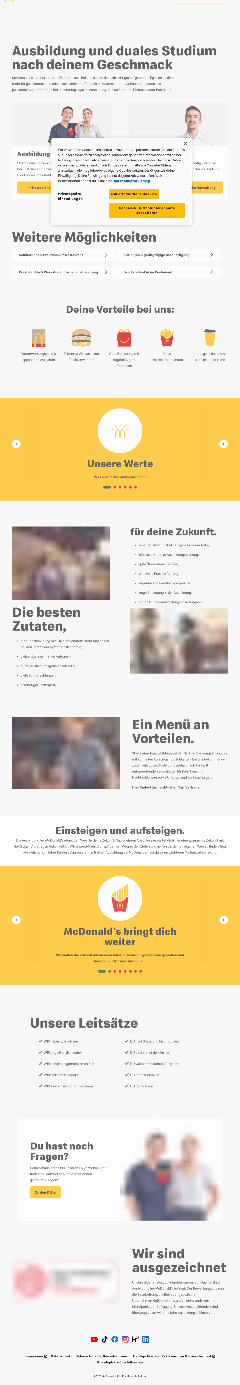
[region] (121, 181)
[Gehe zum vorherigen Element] (16, 443)
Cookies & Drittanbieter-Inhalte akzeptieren (147, 210)
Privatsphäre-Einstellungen (70, 196)
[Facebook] (114, 1339)
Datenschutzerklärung (132, 181)
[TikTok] (104, 1339)
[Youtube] (94, 1339)
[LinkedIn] (145, 1339)
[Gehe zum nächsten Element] (223, 443)
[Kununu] (135, 1339)
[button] (107, 486)
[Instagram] (125, 1339)
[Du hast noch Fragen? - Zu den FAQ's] (45, 1191)
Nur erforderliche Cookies (134, 194)
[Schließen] (185, 143)
